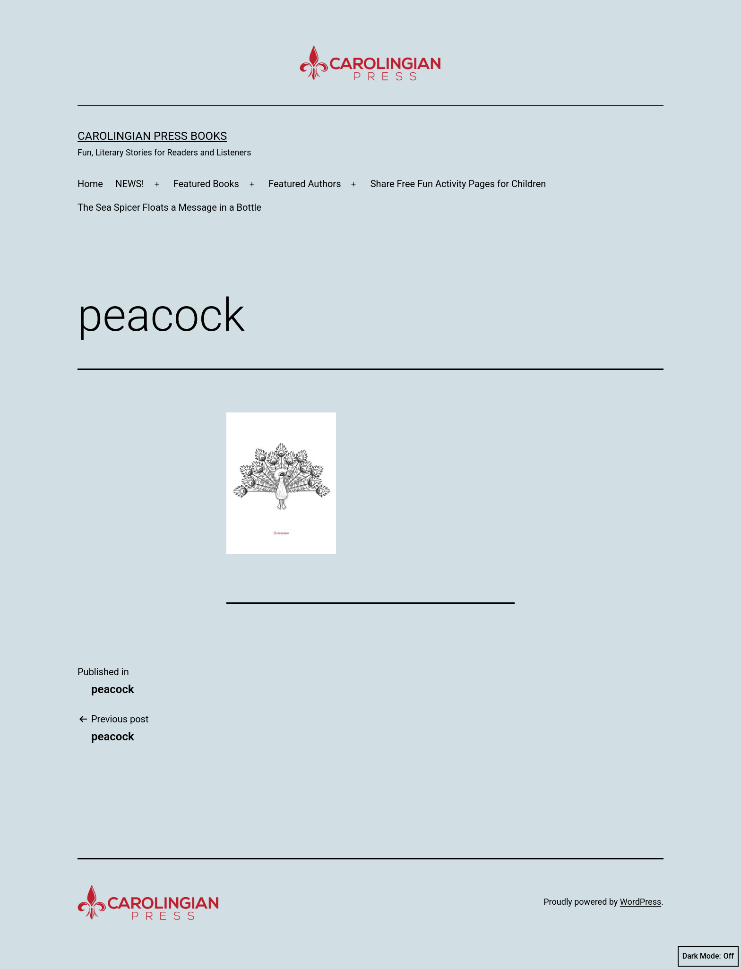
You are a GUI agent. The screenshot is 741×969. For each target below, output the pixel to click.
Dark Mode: (708, 956)
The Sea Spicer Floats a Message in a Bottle (169, 207)
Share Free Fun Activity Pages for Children (458, 183)
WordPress (640, 902)
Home (90, 183)
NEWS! (129, 183)
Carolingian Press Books (152, 136)
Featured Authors (304, 183)
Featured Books (206, 183)
